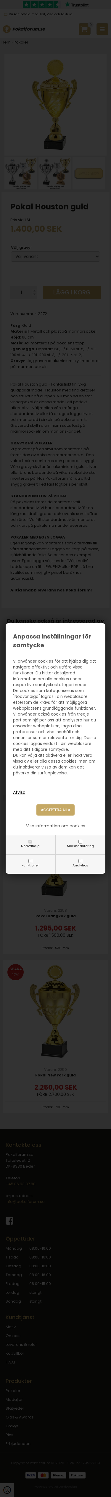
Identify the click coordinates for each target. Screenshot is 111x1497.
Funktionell (30, 865)
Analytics (80, 865)
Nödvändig (30, 845)
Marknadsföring (80, 845)
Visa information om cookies (55, 826)
